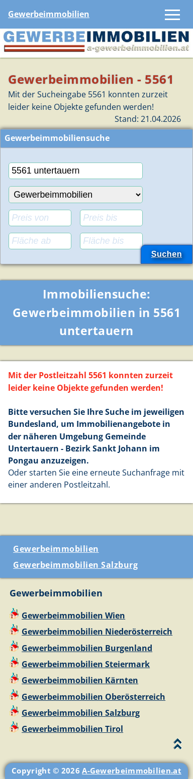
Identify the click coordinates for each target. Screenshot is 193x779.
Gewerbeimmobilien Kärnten (80, 680)
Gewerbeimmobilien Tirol (72, 728)
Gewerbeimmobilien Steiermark (86, 664)
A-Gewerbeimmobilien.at (131, 770)
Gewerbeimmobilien (48, 14)
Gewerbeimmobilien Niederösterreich (97, 631)
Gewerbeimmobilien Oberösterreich (93, 696)
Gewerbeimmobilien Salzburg (75, 564)
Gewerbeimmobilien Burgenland (87, 648)
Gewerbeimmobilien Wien (73, 615)
